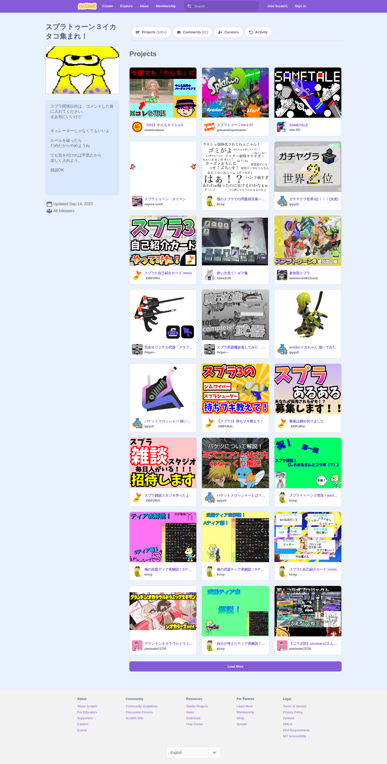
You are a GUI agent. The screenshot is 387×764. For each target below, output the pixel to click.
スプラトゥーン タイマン (165, 199)
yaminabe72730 (155, 648)
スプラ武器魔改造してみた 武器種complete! (241, 347)
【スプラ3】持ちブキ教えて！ (240, 421)
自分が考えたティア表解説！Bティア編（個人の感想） (241, 644)
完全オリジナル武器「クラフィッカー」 (169, 347)
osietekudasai (154, 130)
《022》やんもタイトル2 (163, 125)
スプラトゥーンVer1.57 (235, 125)
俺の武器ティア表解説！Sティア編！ (169, 569)
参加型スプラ (299, 273)
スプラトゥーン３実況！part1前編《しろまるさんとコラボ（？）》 (313, 495)
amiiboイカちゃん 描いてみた (312, 347)
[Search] (189, 6)
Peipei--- (150, 352)
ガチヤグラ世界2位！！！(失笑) (313, 199)
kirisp (221, 204)
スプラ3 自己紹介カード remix (168, 273)
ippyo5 (294, 204)
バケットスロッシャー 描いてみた (169, 421)
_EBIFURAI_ (153, 278)
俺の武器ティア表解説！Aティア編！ (241, 569)
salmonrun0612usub (303, 278)
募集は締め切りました (306, 421)
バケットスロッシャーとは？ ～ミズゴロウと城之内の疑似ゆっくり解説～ (241, 495)
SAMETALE (298, 125)
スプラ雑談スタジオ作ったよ (166, 495)
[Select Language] (193, 753)
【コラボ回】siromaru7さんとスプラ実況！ (313, 644)
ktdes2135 (224, 278)
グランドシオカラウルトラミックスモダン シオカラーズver (169, 644)
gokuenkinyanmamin (231, 130)
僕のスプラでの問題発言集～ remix (241, 199)
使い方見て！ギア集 (232, 273)
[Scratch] (87, 6)
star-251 (295, 130)
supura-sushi (153, 204)
